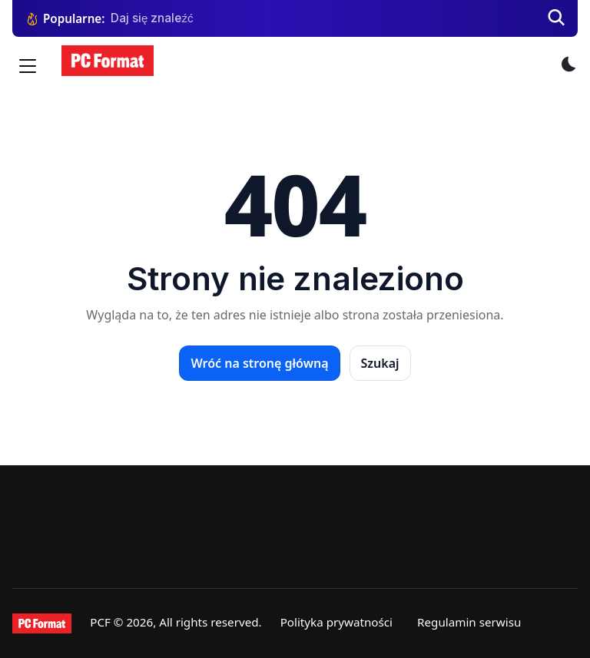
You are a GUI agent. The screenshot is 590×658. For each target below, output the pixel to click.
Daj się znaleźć (152, 18)
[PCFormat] (41, 623)
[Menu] (27, 66)
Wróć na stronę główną (259, 363)
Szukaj (380, 363)
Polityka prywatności (336, 622)
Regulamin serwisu (469, 622)
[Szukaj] (556, 18)
